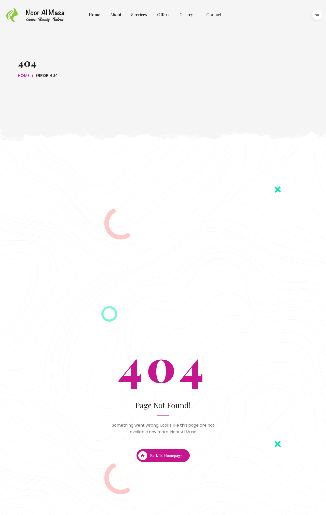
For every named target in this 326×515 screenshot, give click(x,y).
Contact (213, 15)
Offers (163, 15)
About (115, 15)
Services (139, 15)
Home (94, 15)
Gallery (186, 15)
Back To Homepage (160, 455)
